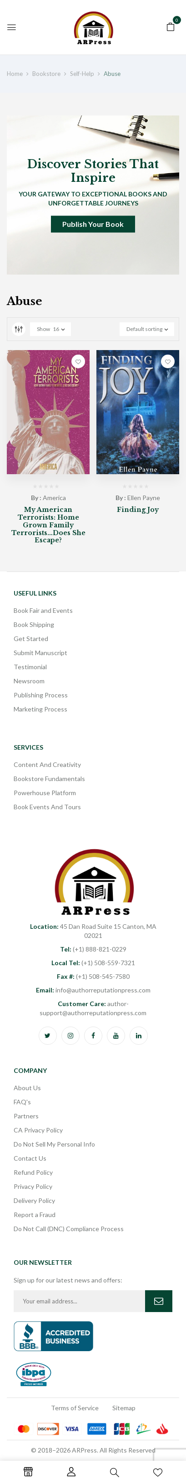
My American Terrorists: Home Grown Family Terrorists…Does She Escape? (48, 525)
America (54, 497)
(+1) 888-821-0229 (93, 949)
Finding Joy (138, 510)
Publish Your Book (93, 224)
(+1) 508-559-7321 (93, 963)
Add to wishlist (78, 361)
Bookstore (46, 73)
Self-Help (82, 73)
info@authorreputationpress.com (93, 990)
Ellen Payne (143, 497)
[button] (170, 26)
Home (15, 73)
